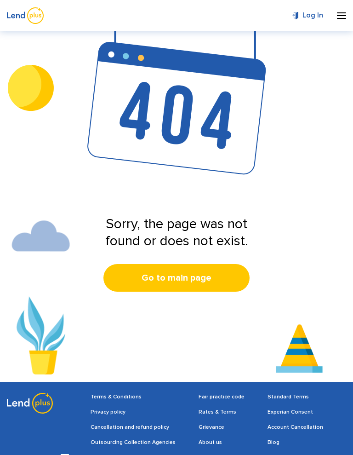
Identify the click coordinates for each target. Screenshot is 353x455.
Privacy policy (108, 412)
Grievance (211, 427)
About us (210, 442)
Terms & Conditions (116, 396)
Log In (312, 15)
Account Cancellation (295, 427)
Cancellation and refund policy (130, 427)
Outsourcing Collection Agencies (133, 442)
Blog (273, 442)
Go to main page (176, 277)
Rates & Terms (217, 412)
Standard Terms (288, 396)
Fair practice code (222, 396)
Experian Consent (290, 412)
